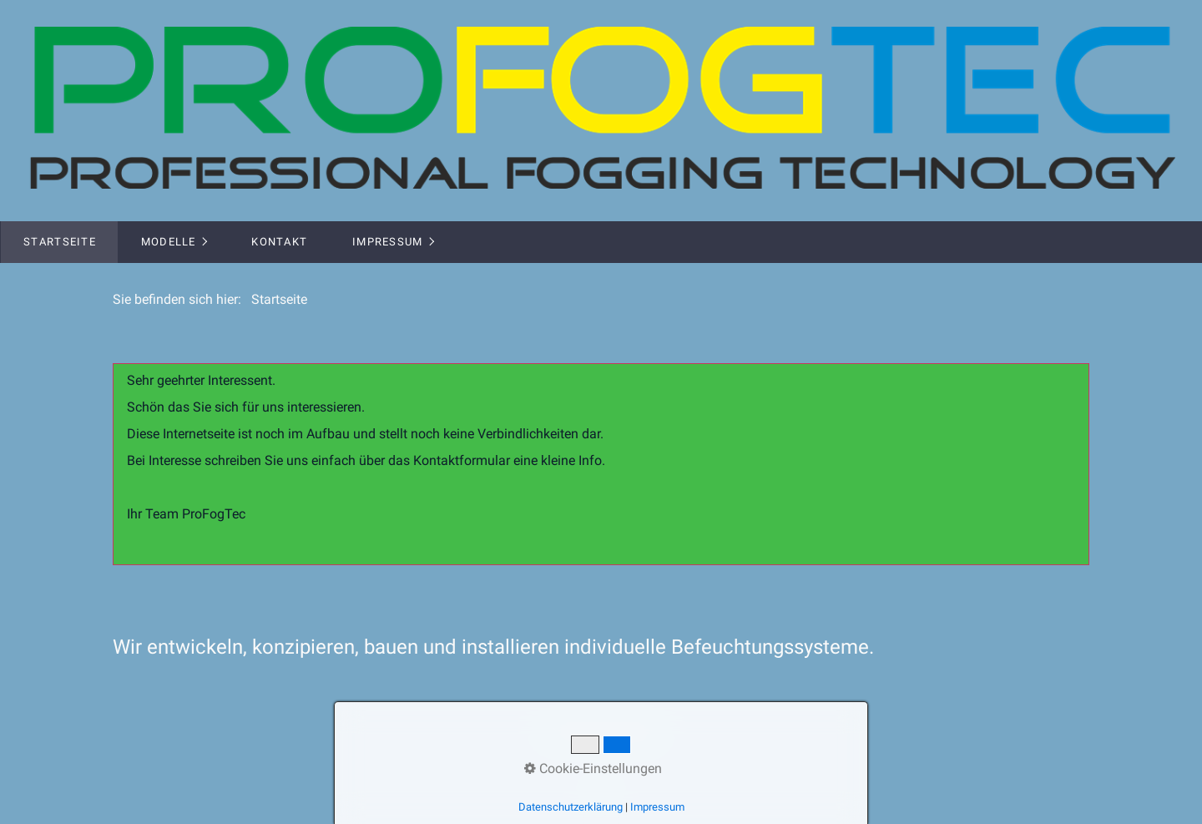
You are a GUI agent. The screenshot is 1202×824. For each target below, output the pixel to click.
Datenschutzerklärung (570, 807)
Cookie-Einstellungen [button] (593, 768)
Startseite (59, 241)
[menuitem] (59, 242)
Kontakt (279, 241)
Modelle (168, 241)
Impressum (387, 241)
